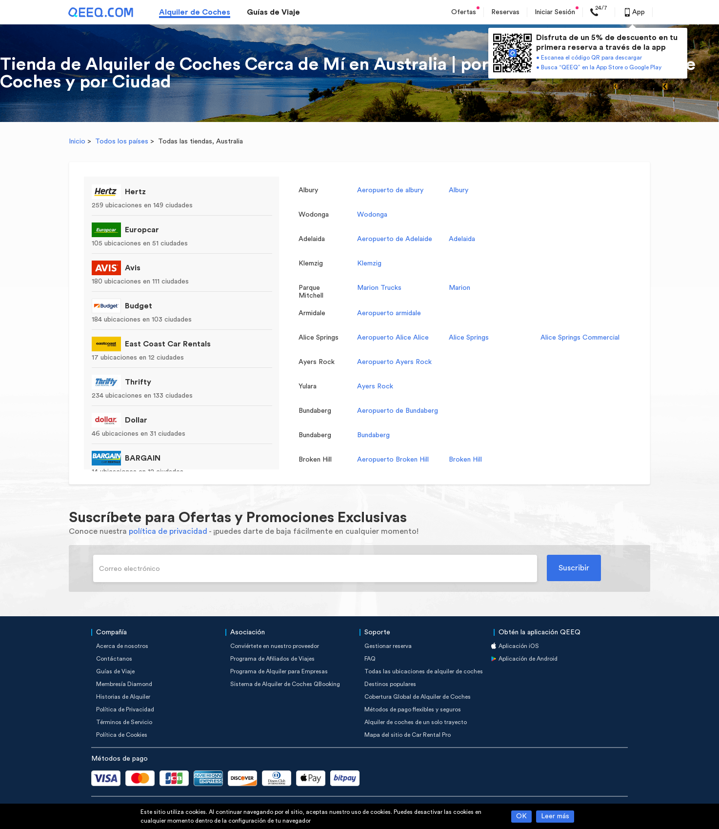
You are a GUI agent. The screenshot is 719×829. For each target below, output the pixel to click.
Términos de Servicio (124, 722)
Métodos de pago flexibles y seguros (412, 709)
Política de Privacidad (125, 709)
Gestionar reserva (388, 646)
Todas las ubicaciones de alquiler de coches (423, 671)
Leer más (555, 816)
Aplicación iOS (519, 646)
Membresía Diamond (124, 684)
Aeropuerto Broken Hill (393, 459)
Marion (459, 287)
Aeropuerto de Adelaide (394, 239)
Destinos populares (390, 684)
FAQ (370, 659)
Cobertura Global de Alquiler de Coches (417, 697)
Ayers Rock (375, 386)
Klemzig (369, 263)
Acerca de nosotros (122, 646)
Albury (458, 190)
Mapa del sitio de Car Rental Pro (407, 735)
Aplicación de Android (528, 659)
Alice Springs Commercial (579, 337)
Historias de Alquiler (123, 697)
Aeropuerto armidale (389, 313)
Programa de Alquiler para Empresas (279, 671)
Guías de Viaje (273, 12)
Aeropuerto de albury (390, 190)
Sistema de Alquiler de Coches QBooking (285, 684)
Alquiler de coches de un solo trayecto (415, 722)
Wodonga (372, 214)
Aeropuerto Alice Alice (393, 337)
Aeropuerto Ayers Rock (394, 362)
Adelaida (462, 239)
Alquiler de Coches (194, 12)
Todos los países (121, 141)
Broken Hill (465, 459)
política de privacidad (168, 531)
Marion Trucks (379, 287)
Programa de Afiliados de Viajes (272, 659)
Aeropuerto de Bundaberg (397, 410)
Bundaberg (373, 435)
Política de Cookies (121, 735)
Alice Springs (469, 337)
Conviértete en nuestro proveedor (274, 646)
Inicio (77, 141)
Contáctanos (114, 659)
